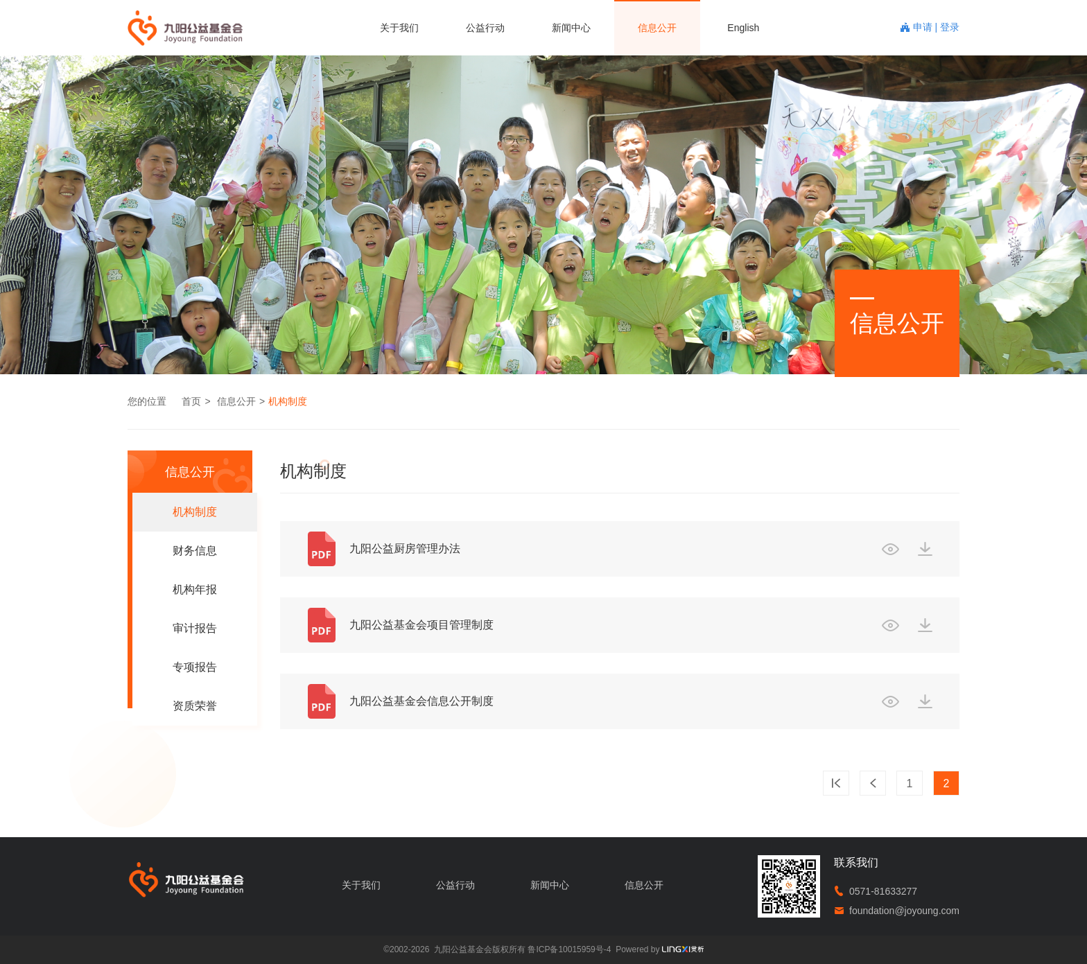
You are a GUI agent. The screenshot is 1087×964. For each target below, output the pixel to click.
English (743, 27)
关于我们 (399, 27)
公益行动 (485, 27)
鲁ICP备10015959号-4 (569, 949)
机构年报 (195, 589)
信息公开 (657, 27)
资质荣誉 (195, 706)
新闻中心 (571, 27)
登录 (949, 27)
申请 (924, 27)
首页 (191, 401)
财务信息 (195, 551)
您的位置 (147, 401)
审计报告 (195, 628)
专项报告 (195, 667)
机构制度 (287, 401)
